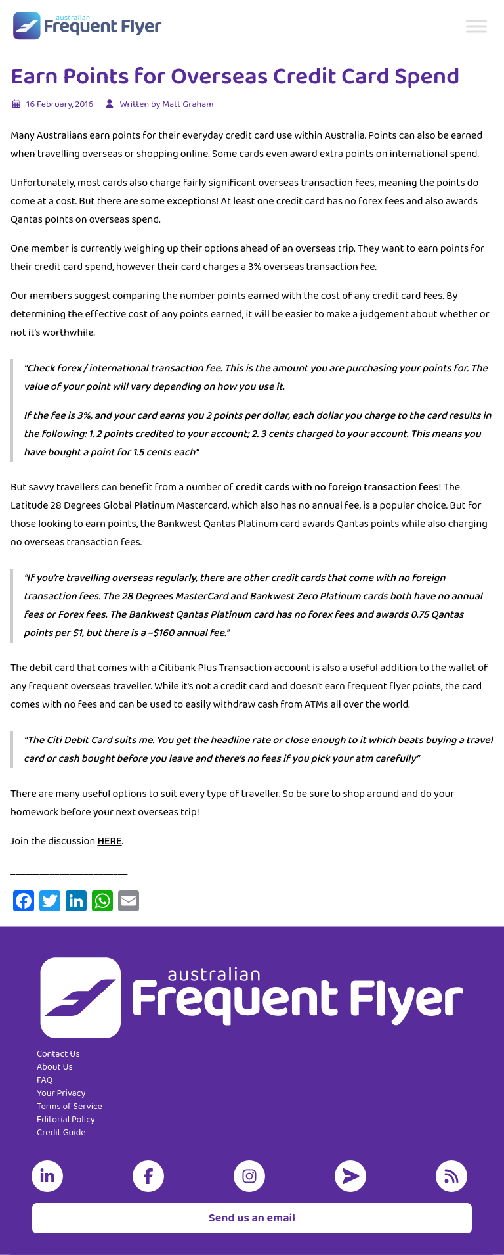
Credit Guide (61, 1133)
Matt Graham (187, 104)
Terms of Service (69, 1106)
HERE (109, 841)
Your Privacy (61, 1093)
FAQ (44, 1080)
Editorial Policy (66, 1119)
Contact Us (58, 1054)
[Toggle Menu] (476, 26)
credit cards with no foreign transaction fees (337, 487)
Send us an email (252, 1218)
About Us (55, 1067)
